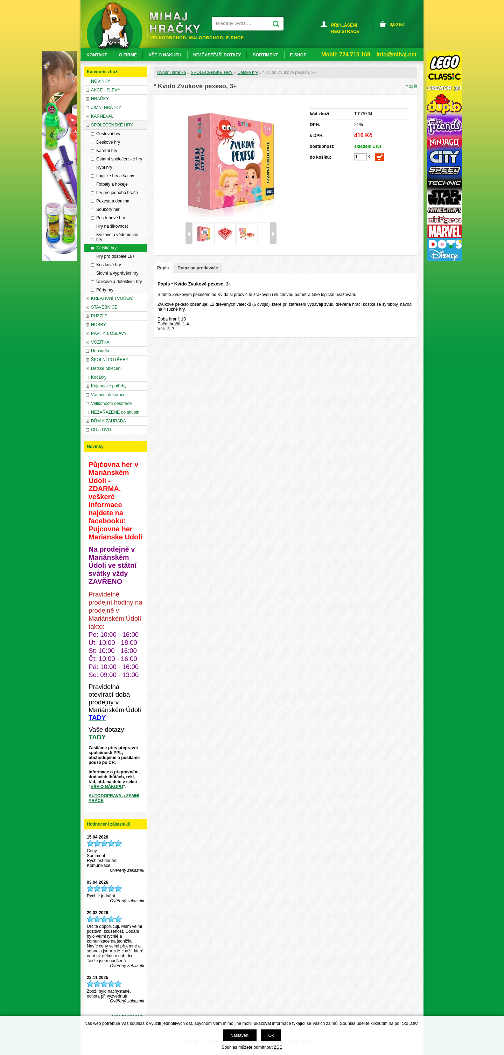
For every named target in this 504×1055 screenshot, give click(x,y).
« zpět (411, 86)
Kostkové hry (108, 264)
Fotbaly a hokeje (112, 184)
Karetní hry (106, 150)
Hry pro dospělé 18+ (115, 256)
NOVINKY (100, 81)
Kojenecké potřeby (108, 386)
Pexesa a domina (113, 201)
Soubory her (108, 209)
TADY (97, 737)
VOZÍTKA (100, 342)
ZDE (278, 1047)
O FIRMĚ (128, 55)
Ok (271, 1035)
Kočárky (98, 377)
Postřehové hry (110, 217)
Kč (397, 24)
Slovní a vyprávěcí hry (117, 273)
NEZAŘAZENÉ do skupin (115, 412)
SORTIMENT (265, 55)
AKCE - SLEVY (105, 90)
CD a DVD (101, 429)
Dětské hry (247, 72)
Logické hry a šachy (115, 175)
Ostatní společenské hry (119, 159)
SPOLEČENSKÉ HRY (212, 72)
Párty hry (104, 290)
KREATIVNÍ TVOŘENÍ (112, 298)
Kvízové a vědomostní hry (117, 237)
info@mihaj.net (396, 54)
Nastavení (240, 1035)
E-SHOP (298, 55)
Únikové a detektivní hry (119, 281)
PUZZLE (99, 315)
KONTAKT (96, 55)
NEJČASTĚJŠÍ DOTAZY (217, 55)
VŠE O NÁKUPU (107, 786)
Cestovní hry (108, 133)
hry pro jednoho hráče (117, 192)
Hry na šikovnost (112, 226)
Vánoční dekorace (108, 394)
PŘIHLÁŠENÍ (344, 25)
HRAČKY (100, 98)
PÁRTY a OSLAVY (109, 333)
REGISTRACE (345, 31)
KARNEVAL (102, 116)
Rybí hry (104, 167)
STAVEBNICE (104, 307)
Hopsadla (100, 351)
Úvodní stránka (171, 72)
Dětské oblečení (106, 368)
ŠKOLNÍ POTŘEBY (109, 359)
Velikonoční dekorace (111, 403)
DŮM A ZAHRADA (108, 421)
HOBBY (98, 324)
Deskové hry (108, 142)
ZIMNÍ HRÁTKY (106, 107)
